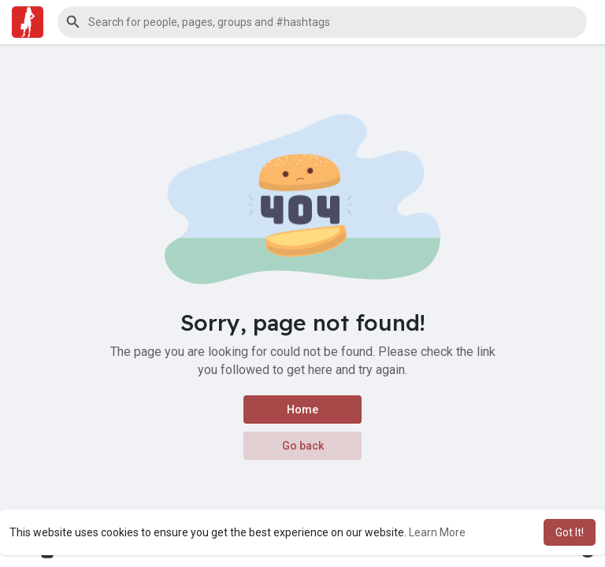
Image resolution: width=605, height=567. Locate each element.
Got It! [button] (569, 532)
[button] (322, 22)
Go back (303, 445)
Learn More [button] (437, 532)
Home (302, 409)
